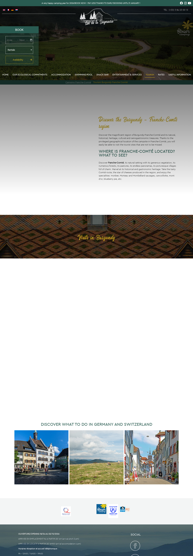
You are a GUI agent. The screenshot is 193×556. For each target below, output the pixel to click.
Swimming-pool (83, 74)
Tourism (150, 74)
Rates (161, 74)
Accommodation (61, 74)
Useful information (179, 74)
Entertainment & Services (127, 74)
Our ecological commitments (29, 74)
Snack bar (102, 74)
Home (5, 74)
